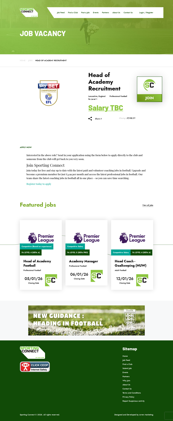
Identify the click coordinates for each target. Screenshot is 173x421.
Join (149, 98)
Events (96, 12)
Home (22, 60)
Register (149, 12)
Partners (105, 12)
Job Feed (61, 12)
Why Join (126, 380)
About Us (116, 12)
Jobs (30, 60)
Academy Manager (83, 261)
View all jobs (147, 205)
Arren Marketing (146, 414)
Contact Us (128, 12)
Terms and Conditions (132, 392)
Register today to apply (39, 183)
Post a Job (85, 12)
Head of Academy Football (37, 263)
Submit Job (127, 368)
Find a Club (73, 12)
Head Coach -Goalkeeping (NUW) (130, 263)
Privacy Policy (128, 397)
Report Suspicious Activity (134, 401)
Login (141, 12)
